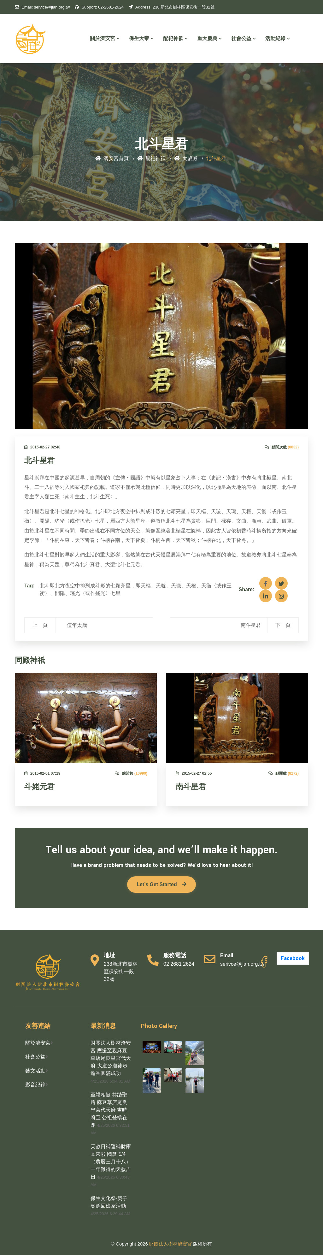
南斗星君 (191, 787)
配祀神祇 (175, 38)
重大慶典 (209, 38)
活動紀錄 (277, 38)
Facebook (293, 958)
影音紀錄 (35, 1084)
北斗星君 (39, 461)
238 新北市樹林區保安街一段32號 (171, 7)
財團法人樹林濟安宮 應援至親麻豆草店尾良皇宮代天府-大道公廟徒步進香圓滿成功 (111, 1058)
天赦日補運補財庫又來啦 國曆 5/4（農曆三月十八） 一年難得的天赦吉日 (111, 1162)
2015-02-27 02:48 (42, 447)
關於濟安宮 (105, 38)
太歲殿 (185, 158)
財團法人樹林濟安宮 (171, 1243)
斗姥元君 (39, 787)
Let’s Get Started (161, 884)
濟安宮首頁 (112, 158)
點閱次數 (282, 447)
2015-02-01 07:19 (42, 773)
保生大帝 (141, 38)
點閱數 (131, 773)
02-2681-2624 (99, 7)
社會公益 (243, 38)
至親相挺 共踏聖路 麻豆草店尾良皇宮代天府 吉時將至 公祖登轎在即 (109, 1110)
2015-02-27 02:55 (194, 773)
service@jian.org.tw (42, 7)
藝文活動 (35, 1070)
